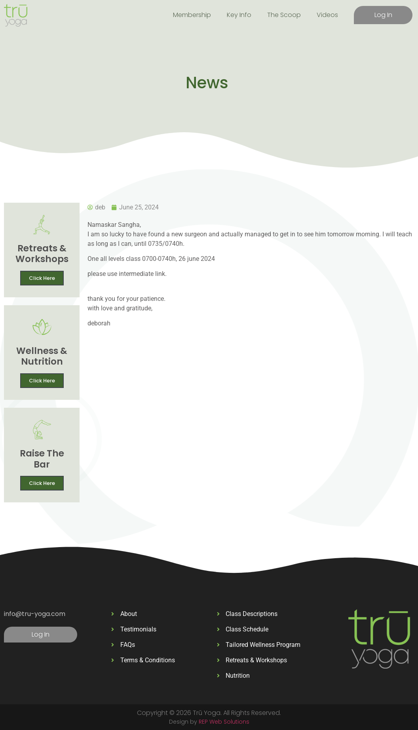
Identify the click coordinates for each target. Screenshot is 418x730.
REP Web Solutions (224, 722)
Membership (192, 14)
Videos (327, 14)
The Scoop (284, 14)
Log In (383, 14)
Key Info (239, 14)
